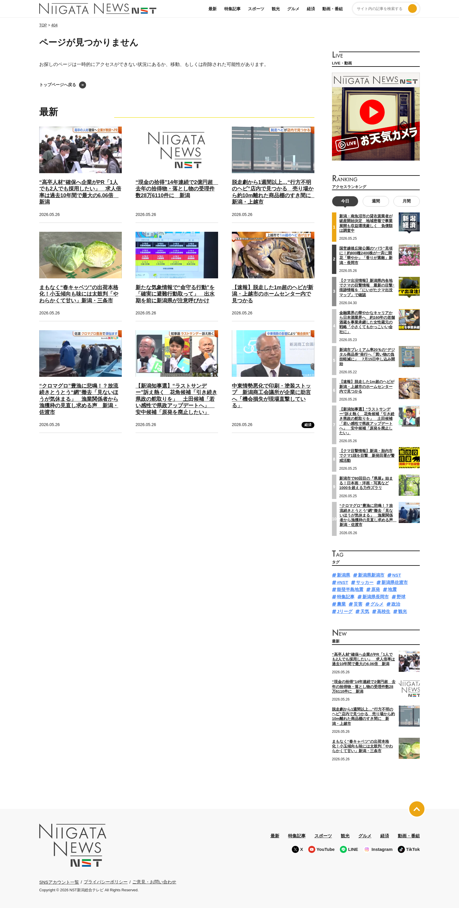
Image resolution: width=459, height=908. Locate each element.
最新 (212, 8)
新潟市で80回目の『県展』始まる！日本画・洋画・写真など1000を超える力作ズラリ (366, 483)
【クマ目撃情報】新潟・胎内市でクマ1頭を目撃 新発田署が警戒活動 (367, 456)
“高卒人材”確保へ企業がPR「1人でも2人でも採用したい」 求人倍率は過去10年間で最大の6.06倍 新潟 (363, 659)
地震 (392, 589)
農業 (341, 603)
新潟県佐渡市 (394, 582)
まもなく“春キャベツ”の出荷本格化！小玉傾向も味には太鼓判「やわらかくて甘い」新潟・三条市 (78, 294)
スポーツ (256, 8)
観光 (276, 8)
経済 (311, 8)
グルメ (293, 8)
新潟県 (343, 574)
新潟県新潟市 (371, 574)
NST (396, 574)
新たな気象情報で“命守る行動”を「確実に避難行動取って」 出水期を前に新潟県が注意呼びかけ (175, 294)
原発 (375, 589)
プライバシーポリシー (106, 881)
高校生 (383, 611)
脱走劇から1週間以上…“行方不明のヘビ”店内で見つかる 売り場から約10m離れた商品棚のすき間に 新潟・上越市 (363, 716)
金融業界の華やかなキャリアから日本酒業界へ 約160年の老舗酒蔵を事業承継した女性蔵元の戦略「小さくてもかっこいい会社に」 (367, 322)
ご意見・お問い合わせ (154, 881)
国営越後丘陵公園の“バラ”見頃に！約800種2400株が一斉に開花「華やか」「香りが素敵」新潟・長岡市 (366, 255)
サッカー (365, 582)
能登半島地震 (350, 589)
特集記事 (232, 8)
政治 (395, 603)
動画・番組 (332, 8)
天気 (364, 611)
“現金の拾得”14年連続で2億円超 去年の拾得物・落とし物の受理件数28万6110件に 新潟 (177, 188)
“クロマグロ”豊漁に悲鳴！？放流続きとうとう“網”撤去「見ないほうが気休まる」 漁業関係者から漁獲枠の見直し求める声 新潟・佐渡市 (78, 399)
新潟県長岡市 (375, 596)
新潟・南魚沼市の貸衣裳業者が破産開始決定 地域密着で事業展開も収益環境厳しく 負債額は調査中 (366, 223)
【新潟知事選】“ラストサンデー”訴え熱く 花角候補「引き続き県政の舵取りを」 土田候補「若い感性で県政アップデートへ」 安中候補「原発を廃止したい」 (176, 399)
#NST (342, 582)
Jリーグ (344, 611)
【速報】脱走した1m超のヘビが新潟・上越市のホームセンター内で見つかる (272, 294)
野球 (401, 596)
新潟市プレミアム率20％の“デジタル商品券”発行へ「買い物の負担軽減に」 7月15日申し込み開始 (367, 356)
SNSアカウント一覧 (59, 881)
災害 (358, 603)
